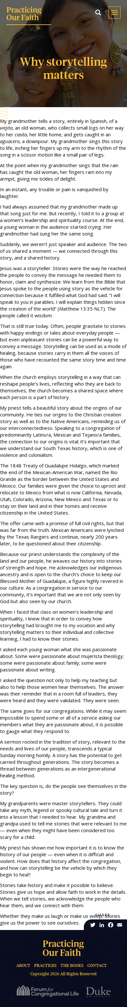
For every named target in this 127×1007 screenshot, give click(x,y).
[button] (98, 12)
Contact (97, 965)
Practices (45, 965)
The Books (71, 965)
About (23, 965)
